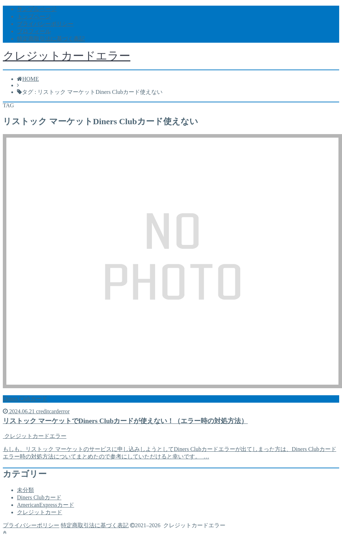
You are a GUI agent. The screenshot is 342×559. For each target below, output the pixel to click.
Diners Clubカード (39, 497)
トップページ (34, 16)
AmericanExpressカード (45, 505)
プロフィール (34, 31)
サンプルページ (37, 9)
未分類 (25, 490)
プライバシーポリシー (45, 24)
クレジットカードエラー (66, 55)
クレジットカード (39, 512)
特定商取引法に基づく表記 (51, 39)
